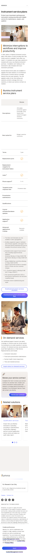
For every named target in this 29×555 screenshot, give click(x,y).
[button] (11, 423)
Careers (3, 495)
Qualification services (10, 420)
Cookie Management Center (11, 541)
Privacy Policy (9, 544)
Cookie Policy (21, 542)
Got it (14, 550)
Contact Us (10, 495)
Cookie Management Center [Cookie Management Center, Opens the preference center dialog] (14, 554)
